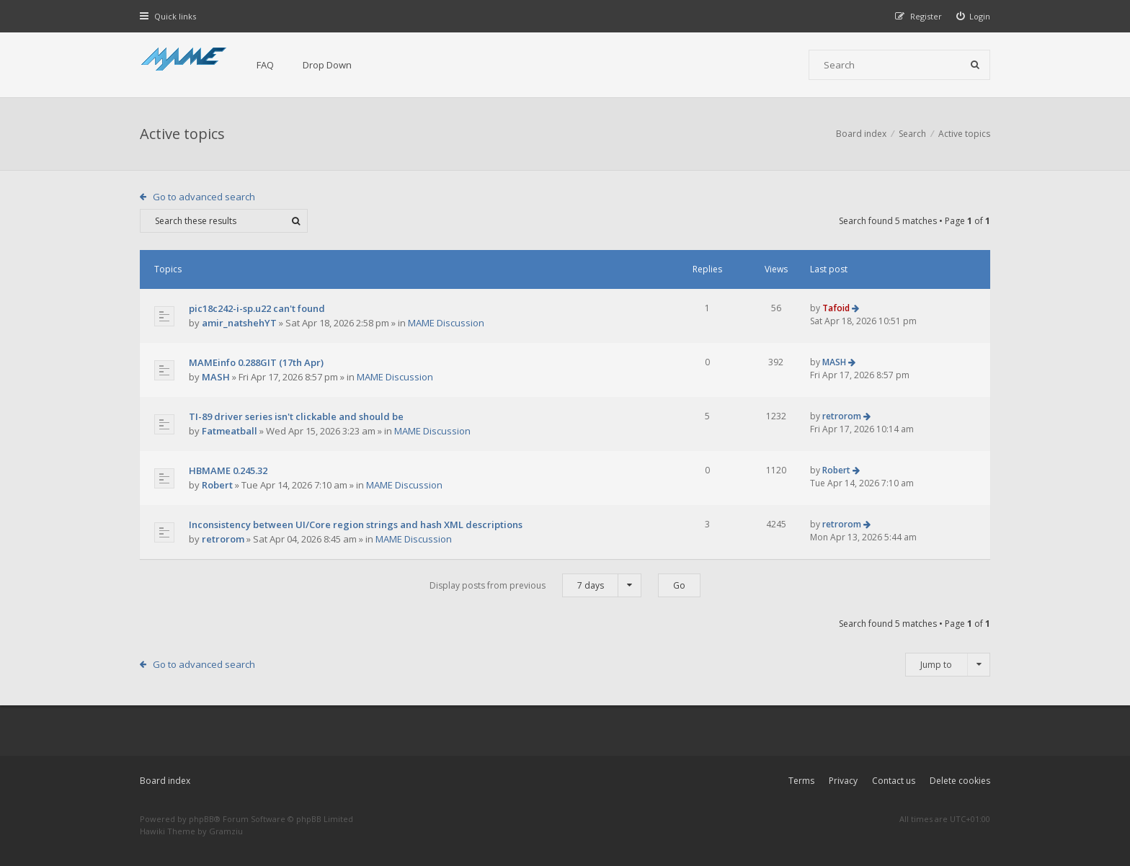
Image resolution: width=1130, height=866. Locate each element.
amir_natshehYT (239, 322)
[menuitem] (973, 16)
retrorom (841, 416)
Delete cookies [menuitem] (960, 781)
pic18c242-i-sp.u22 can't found (257, 308)
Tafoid (836, 308)
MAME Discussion (446, 322)
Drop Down (327, 64)
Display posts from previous (535, 585)
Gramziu (226, 831)
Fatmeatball (229, 430)
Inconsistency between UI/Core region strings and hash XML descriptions (355, 524)
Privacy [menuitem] (843, 781)
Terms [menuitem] (801, 781)
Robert (217, 484)
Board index (165, 781)
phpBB (201, 818)
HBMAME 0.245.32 (228, 470)
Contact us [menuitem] (893, 781)
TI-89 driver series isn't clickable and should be (296, 416)
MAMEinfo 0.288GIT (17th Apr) (256, 362)
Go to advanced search (204, 196)
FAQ (265, 64)
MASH (216, 376)
